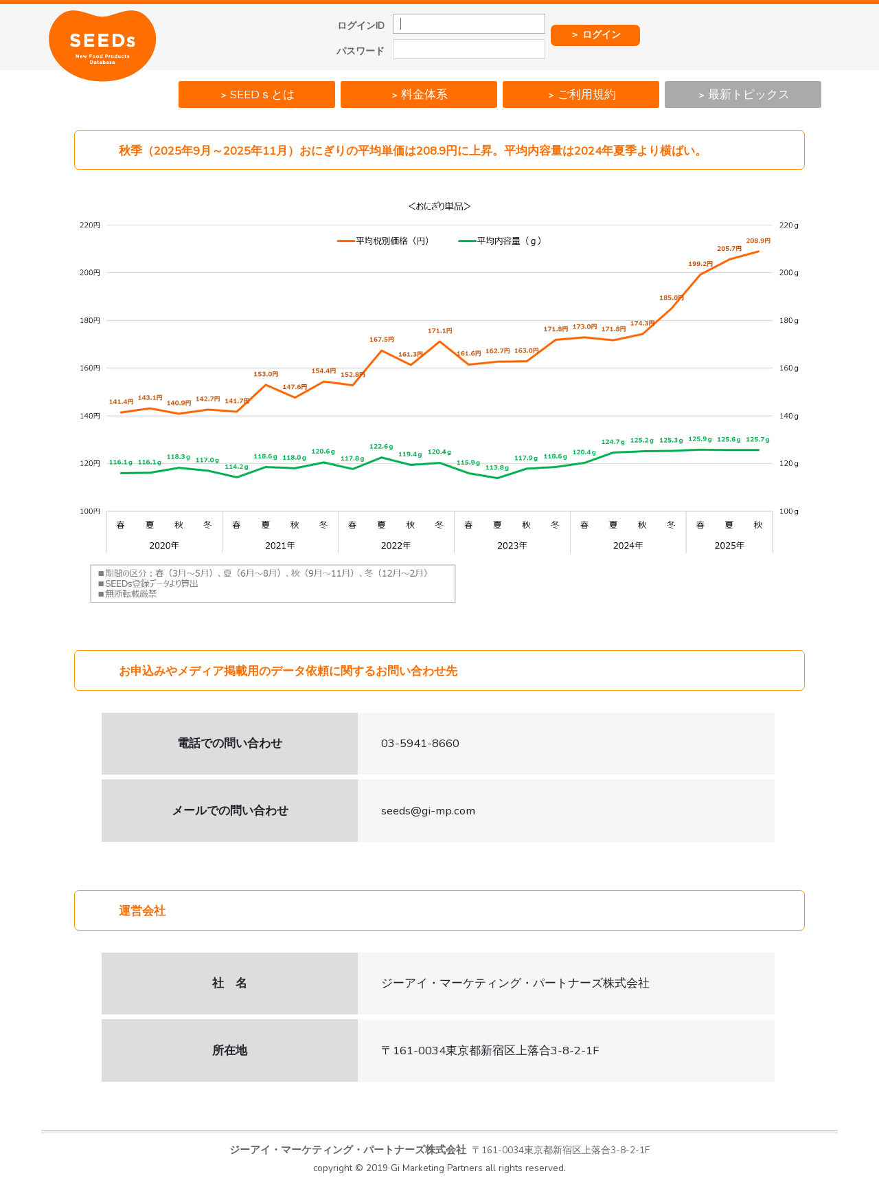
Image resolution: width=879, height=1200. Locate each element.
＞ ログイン (595, 34)
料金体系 (419, 94)
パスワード (360, 51)
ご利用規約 (581, 94)
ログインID (361, 26)
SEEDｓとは (257, 94)
